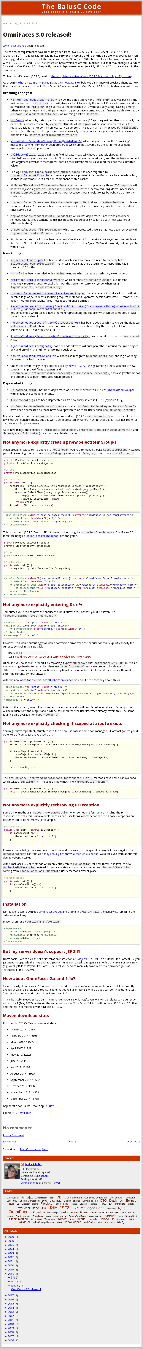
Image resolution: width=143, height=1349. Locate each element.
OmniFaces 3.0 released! (26, 1289)
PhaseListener (88, 1212)
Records (26, 1217)
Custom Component (29, 1201)
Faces (58, 1204)
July (13, 1277)
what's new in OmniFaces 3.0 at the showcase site (49, 82)
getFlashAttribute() (71, 306)
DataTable (55, 1200)
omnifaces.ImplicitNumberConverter (37, 280)
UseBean (121, 1220)
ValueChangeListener (43, 1222)
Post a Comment (13, 1135)
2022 (11, 1257)
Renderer (38, 1216)
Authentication (41, 1198)
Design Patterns (72, 1201)
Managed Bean (92, 1208)
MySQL (122, 1208)
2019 (11, 1269)
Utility (131, 1219)
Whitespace (110, 1223)
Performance (69, 1212)
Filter (66, 1203)
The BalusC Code (71, 6)
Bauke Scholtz (33, 1164)
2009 (11, 1328)
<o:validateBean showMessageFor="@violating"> (46, 141)
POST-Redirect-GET (109, 1212)
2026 (11, 1241)
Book (52, 1198)
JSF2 (64, 1208)
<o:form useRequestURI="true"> (34, 99)
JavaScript (23, 1208)
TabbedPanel (36, 1220)
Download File (90, 1201)
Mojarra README (87, 959)
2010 (11, 1324)
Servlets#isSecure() (65, 323)
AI (23, 1197)
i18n (110, 1204)
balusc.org (42, 1176)
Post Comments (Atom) (34, 1149)
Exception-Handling (30, 1204)
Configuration (116, 1198)
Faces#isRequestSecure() (29, 323)
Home (72, 1141)
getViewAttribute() (102, 306)
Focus (74, 1204)
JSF (14, 1113)
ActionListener (13, 1198)
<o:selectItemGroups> (27, 260)
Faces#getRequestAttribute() (32, 306)
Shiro (120, 1217)
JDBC (36, 1208)
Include (131, 1204)
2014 (11, 1308)
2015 (11, 1303)
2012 (11, 1316)
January (15, 1285)
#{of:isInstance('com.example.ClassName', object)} (50, 336)
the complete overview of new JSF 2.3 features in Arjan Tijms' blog (92, 76)
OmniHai (39, 1212)
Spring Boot (131, 1216)
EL (18, 1204)
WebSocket (89, 1222)
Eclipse (131, 1201)
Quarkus (9, 1217)
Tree (72, 1220)
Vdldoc (59, 1223)
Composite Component (95, 1198)
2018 (11, 1274)
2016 (11, 1299)
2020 (11, 1265)
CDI (59, 1197)
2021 (11, 1261)
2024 (11, 1249)
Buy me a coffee (29, 1183)
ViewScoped (73, 1222)
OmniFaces (24, 1113)
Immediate (120, 1204)
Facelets (46, 1203)
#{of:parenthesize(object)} (32, 346)
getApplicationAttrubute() (45, 309)
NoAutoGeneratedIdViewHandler (33, 356)
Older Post (133, 1141)
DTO (103, 1200)
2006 (11, 1340)
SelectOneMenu (77, 1216)
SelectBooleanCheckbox (56, 1217)
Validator (24, 1222)
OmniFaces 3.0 (12, 45)
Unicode (93, 1219)
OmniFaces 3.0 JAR (50, 912)
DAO (44, 1201)
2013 (11, 1312)
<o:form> (17, 120)
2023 (11, 1253)
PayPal (56, 1183)
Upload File (107, 1219)
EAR (121, 1201)
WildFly (120, 1222)
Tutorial (81, 1219)
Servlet (110, 1216)
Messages (111, 1209)
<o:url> (16, 273)
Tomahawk (50, 1219)
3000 (11, 1237)
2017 (11, 1295)
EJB (11, 1203)
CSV (15, 1201)
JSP (75, 1208)
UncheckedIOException (19, 867)
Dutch (113, 1200)
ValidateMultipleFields (28, 154)
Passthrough (52, 1213)
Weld (100, 1223)
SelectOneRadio (95, 1217)
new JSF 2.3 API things (82, 366)
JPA (44, 1208)
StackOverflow (18, 1219)
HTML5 (103, 1204)
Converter (131, 1198)
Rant (18, 1216)
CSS (9, 1201)
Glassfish (83, 1204)
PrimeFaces (128, 1212)
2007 (11, 1336)
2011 (11, 1320)
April (14, 1281)
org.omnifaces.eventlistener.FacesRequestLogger (48, 293)
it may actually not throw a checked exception (70, 854)
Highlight (93, 1204)
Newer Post (10, 1141)
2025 (11, 1245)
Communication (73, 1197)
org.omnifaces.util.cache (30, 175)
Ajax (30, 1197)
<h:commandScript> (121, 390)
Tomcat (62, 1219)
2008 (11, 1332)
